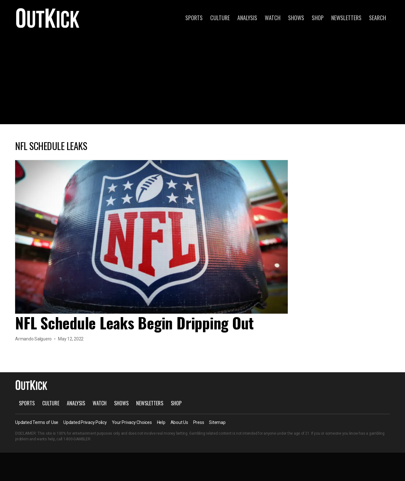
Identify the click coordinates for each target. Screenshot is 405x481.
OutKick (48, 18)
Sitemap (217, 422)
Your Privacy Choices (132, 422)
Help (161, 422)
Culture (220, 18)
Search (377, 18)
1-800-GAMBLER (76, 439)
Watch (273, 18)
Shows (296, 18)
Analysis (247, 18)
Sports (194, 18)
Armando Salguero (33, 338)
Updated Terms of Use (36, 422)
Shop (318, 18)
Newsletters (346, 18)
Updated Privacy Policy (85, 422)
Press (198, 422)
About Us (179, 422)
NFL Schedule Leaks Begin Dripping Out (134, 322)
